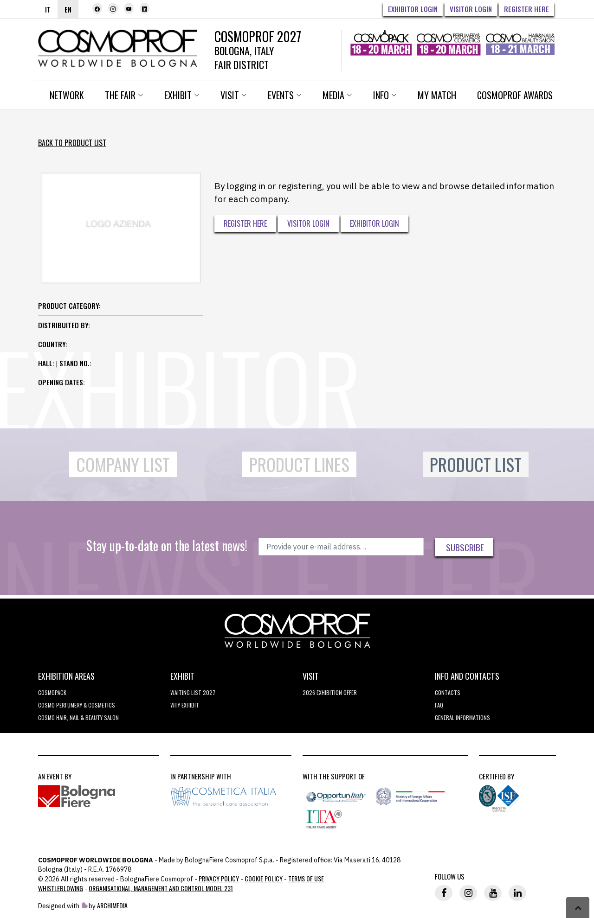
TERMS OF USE (306, 878)
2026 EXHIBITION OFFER (330, 692)
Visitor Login (471, 9)
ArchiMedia (112, 905)
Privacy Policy (219, 878)
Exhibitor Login (413, 9)
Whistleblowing (60, 888)
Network (67, 95)
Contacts (447, 692)
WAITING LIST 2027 (192, 692)
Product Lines (299, 464)
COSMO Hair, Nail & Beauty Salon (78, 717)
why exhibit (184, 705)
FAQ (439, 705)
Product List (476, 464)
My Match (437, 95)
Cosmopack (52, 692)
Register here (526, 9)
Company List (123, 464)
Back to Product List (72, 142)
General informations (462, 717)
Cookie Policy (264, 878)
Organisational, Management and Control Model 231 (161, 888)
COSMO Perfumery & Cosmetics (76, 705)
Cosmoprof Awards (515, 95)
